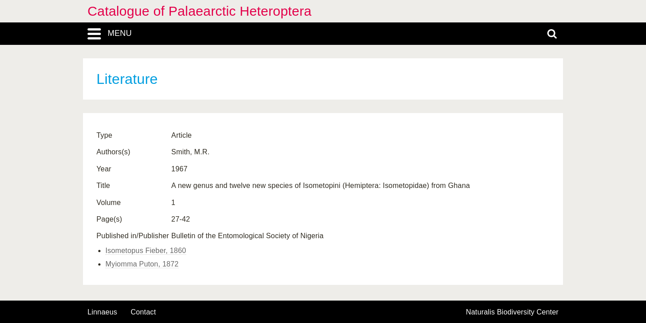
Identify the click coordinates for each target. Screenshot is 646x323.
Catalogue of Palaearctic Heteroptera (199, 11)
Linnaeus (102, 312)
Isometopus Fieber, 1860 (145, 250)
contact (143, 312)
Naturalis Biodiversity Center (512, 312)
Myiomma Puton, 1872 (142, 264)
